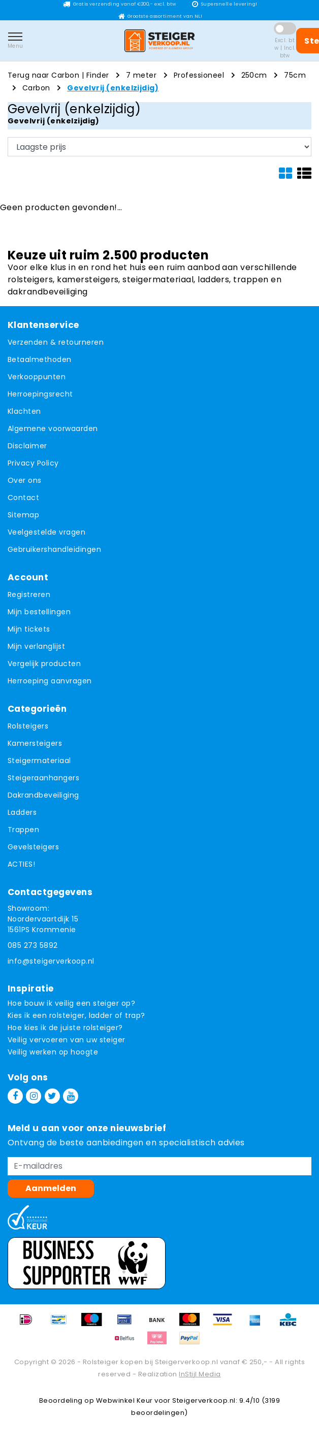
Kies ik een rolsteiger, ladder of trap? (76, 1015)
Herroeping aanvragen (50, 681)
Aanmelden (50, 1188)
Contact (23, 497)
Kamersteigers (35, 743)
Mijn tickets (29, 629)
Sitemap (23, 515)
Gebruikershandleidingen (54, 549)
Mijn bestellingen (39, 612)
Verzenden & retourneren (56, 342)
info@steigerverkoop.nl (51, 961)
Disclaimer (27, 446)
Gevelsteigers (33, 847)
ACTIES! (21, 864)
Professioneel (199, 75)
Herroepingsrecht (40, 394)
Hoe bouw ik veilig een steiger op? (71, 1003)
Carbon (36, 88)
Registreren (29, 594)
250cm (254, 75)
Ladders (22, 812)
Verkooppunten (37, 377)
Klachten (24, 411)
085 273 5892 (33, 945)
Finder (97, 75)
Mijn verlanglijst (36, 646)
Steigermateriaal (39, 760)
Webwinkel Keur (124, 1400)
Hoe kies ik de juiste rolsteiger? (65, 1027)
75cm (295, 75)
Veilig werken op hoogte (53, 1052)
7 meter (141, 75)
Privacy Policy (33, 463)
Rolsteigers (28, 726)
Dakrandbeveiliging (43, 795)
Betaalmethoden (40, 359)
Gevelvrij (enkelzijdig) (112, 88)
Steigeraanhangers (43, 778)
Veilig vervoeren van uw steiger (66, 1040)
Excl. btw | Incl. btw (285, 48)
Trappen (23, 829)
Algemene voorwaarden (53, 428)
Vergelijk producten (44, 663)
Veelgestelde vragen (46, 532)
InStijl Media (199, 1374)
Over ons (25, 480)
